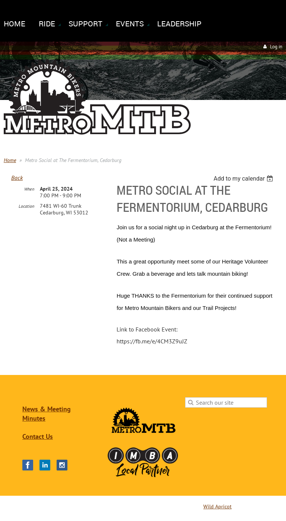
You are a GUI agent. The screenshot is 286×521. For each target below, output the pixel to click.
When (29, 189)
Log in (276, 46)
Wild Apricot (217, 506)
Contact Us (37, 436)
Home (10, 160)
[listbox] (244, 178)
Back (17, 177)
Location (26, 206)
